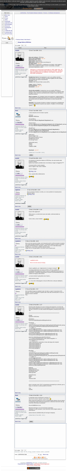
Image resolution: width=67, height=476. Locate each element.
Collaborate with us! (9, 30)
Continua (38, 8)
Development (8, 27)
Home (6, 16)
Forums (45, 13)
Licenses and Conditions (10, 32)
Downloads (7, 21)
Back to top (17, 108)
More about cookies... (28, 8)
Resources (7, 26)
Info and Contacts (9, 33)
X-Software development (54, 13)
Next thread (27, 39)
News (6, 19)
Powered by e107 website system (25, 468)
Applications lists (9, 23)
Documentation (8, 24)
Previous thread (20, 39)
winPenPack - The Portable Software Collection (31, 13)
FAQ (6, 29)
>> (25, 45)
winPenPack (29, 467)
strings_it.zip (33, 175)
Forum (6, 18)
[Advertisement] (7, 70)
